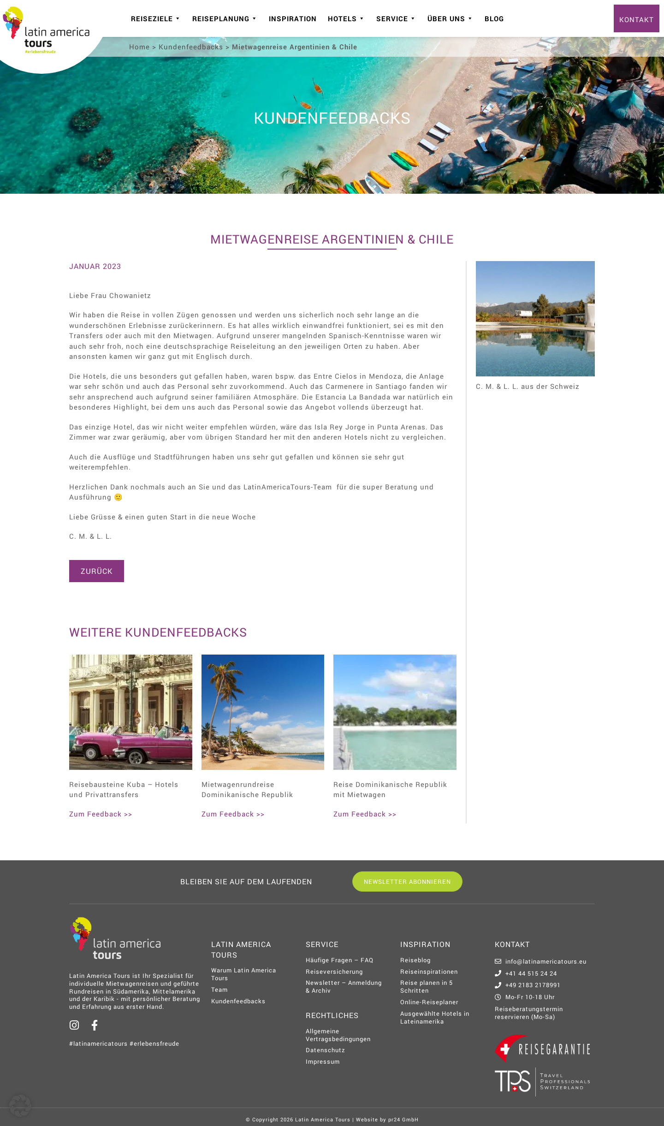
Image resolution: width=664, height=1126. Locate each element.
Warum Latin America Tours (243, 974)
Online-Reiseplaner (429, 1002)
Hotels (346, 18)
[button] (20, 1105)
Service (396, 18)
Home (139, 46)
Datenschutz (325, 1050)
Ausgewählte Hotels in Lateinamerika (434, 1017)
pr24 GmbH (403, 1119)
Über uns (450, 18)
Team (219, 989)
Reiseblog (415, 960)
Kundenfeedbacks (191, 46)
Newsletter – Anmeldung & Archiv (344, 986)
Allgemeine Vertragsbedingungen (338, 1035)
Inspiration (293, 18)
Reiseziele (156, 18)
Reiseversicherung (334, 971)
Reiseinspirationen (429, 971)
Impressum (323, 1061)
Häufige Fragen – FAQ (340, 960)
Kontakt (636, 19)
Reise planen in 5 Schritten (426, 986)
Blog (494, 18)
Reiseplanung (225, 18)
